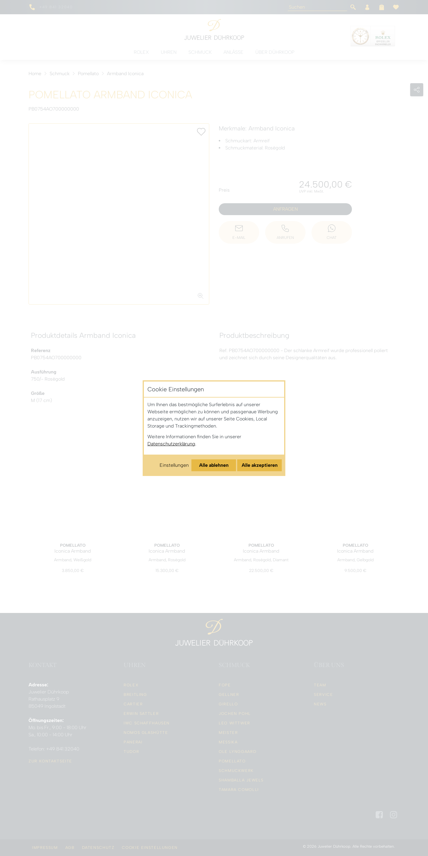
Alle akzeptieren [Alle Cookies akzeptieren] (260, 465)
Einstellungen (174, 465)
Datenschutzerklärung (171, 444)
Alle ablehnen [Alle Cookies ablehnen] (214, 465)
